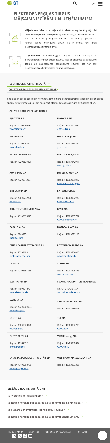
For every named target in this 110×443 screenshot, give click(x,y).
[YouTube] (96, 432)
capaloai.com (16, 237)
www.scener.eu (65, 274)
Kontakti (64, 432)
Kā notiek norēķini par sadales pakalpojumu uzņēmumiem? (46, 416)
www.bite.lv (15, 201)
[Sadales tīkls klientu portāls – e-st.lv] (86, 3)
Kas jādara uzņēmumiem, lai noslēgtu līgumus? (39, 409)
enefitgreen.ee (17, 346)
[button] (102, 435)
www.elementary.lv (67, 219)
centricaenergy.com (20, 255)
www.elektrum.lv (65, 201)
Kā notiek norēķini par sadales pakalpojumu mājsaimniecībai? (48, 402)
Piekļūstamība (13, 432)
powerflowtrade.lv (66, 255)
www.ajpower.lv (17, 128)
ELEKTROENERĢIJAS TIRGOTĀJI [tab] (29, 83)
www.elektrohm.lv (19, 292)
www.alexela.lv (17, 147)
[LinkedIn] (80, 432)
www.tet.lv (62, 328)
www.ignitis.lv (64, 165)
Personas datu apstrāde (46, 432)
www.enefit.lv (16, 328)
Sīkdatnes (27, 432)
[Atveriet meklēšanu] (76, 4)
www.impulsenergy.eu (68, 183)
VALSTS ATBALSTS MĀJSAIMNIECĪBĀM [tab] (33, 89)
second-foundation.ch (68, 292)
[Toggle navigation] (100, 3)
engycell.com (63, 128)
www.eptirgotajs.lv (19, 368)
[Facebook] (91, 432)
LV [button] (93, 3)
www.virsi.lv (63, 346)
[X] (85, 432)
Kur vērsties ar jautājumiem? (28, 395)
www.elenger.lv (17, 310)
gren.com (62, 147)
